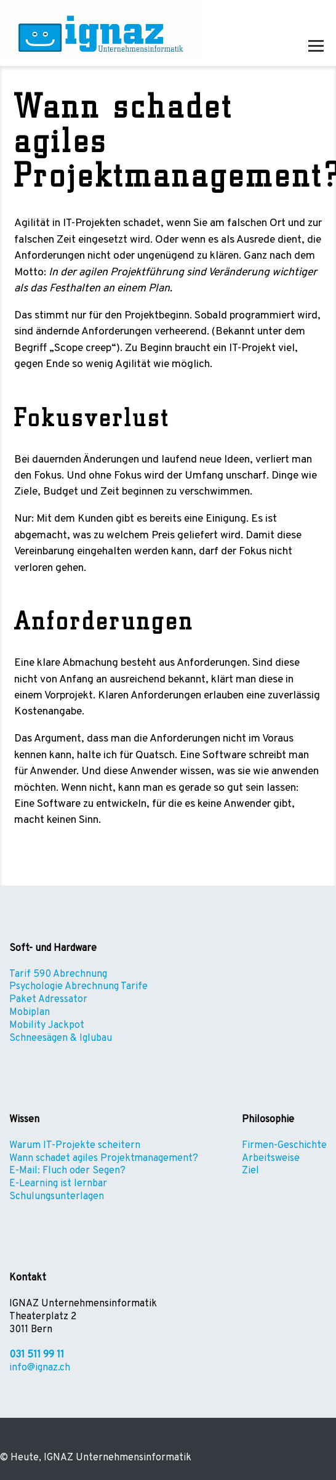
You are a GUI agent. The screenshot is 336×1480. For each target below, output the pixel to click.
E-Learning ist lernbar (58, 1184)
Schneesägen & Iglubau (60, 1038)
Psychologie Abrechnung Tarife (78, 987)
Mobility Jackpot (46, 1025)
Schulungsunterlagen (56, 1197)
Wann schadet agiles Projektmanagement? (103, 1158)
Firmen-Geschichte (284, 1145)
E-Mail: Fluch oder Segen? (67, 1171)
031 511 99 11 (36, 1355)
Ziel (250, 1171)
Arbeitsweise (271, 1158)
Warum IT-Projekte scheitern (74, 1145)
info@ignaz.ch (39, 1368)
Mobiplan (29, 1012)
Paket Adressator (48, 999)
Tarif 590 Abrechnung (58, 974)
